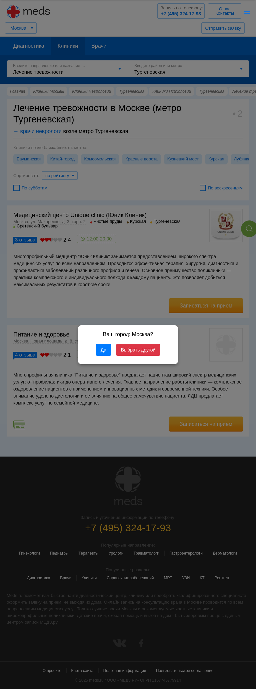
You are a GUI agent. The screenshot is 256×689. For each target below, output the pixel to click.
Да (103, 350)
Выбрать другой (138, 350)
